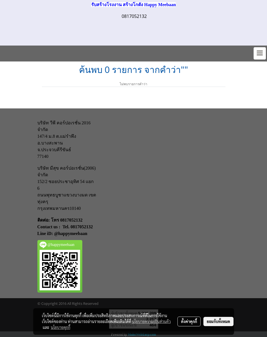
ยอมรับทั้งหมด (218, 321)
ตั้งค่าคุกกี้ (189, 321)
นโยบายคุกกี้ (60, 327)
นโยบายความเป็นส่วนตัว (151, 321)
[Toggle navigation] (260, 53)
